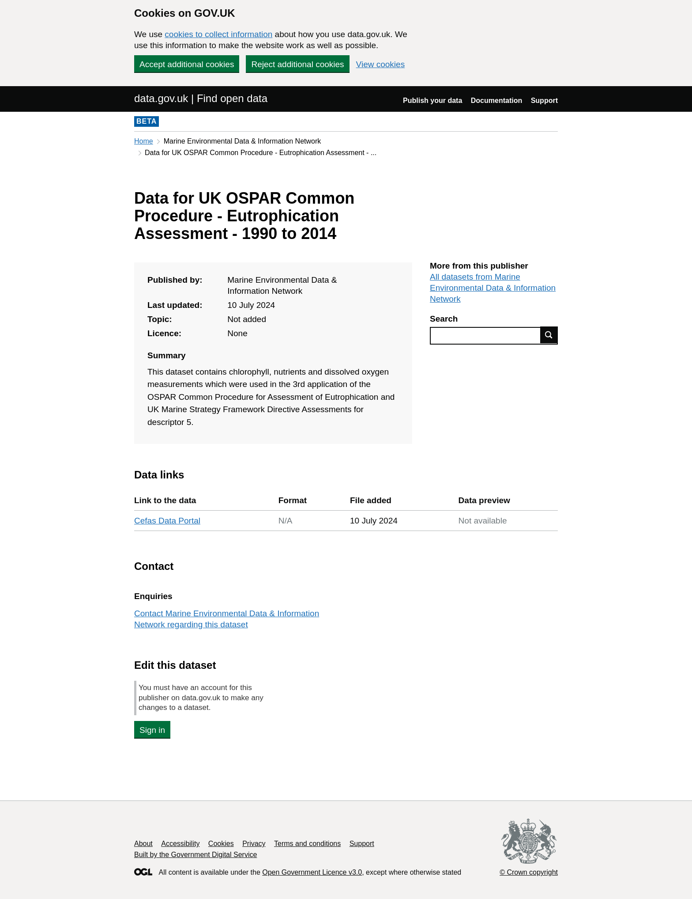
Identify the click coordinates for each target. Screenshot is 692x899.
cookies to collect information (218, 34)
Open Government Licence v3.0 (312, 872)
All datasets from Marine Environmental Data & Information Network (493, 287)
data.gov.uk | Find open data (200, 98)
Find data (549, 334)
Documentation (496, 100)
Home (143, 141)
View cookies (380, 64)
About (143, 843)
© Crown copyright (529, 872)
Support (544, 100)
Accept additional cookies (186, 64)
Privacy (253, 843)
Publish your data (432, 100)
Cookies (221, 843)
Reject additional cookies (297, 64)
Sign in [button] (152, 730)
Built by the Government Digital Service (195, 854)
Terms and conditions (307, 843)
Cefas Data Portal (167, 520)
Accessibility (180, 843)
